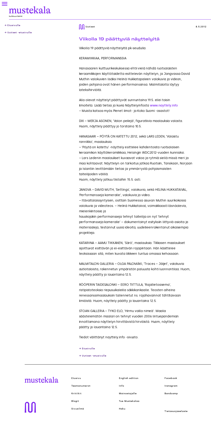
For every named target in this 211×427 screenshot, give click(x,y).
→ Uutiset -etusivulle (18, 32)
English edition (128, 378)
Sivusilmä (77, 408)
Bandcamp (171, 393)
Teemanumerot (80, 386)
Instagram (171, 386)
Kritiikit (76, 393)
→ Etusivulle (12, 25)
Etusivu (76, 378)
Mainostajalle (128, 393)
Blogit (75, 401)
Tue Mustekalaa (129, 401)
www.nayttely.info (164, 105)
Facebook (171, 378)
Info (121, 386)
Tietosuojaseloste (176, 411)
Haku (122, 408)
